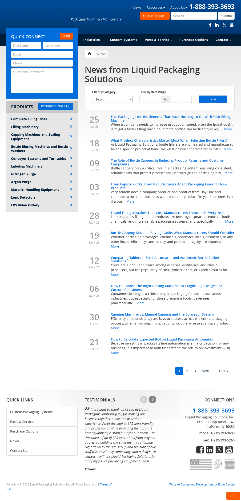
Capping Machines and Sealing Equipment (41, 136)
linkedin (217, 25)
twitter (224, 25)
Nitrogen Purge (41, 174)
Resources (156, 7)
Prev (144, 399)
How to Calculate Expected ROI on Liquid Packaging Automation (162, 339)
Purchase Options (193, 39)
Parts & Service (158, 39)
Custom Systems (123, 39)
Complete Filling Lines (41, 119)
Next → (207, 371)
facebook (210, 25)
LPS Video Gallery (41, 205)
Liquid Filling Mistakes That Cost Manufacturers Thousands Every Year (167, 212)
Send (66, 36)
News (137, 7)
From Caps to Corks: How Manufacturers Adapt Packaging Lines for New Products (169, 186)
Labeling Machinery (41, 166)
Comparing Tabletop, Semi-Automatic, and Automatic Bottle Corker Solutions (165, 259)
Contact (223, 39)
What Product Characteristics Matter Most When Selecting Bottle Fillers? (169, 140)
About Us (178, 7)
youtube (231, 25)
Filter (213, 99)
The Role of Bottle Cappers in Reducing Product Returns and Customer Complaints (168, 162)
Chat (233, 495)
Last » (223, 371)
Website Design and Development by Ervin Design (202, 484)
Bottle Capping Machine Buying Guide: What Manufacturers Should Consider (172, 232)
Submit (226, 15)
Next (152, 399)
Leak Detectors (41, 197)
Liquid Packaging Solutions (38, 15)
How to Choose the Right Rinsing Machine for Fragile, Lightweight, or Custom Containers (166, 288)
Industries (93, 39)
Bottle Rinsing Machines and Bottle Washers (41, 148)
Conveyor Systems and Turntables (41, 158)
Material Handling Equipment (41, 189)
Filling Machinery (41, 126)
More (228, 129)
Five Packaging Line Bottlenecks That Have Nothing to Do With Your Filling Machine (171, 118)
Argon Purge (41, 182)
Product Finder (55, 106)
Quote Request (155, 15)
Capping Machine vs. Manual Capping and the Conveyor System (162, 314)
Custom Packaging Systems (31, 412)
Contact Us (18, 450)
